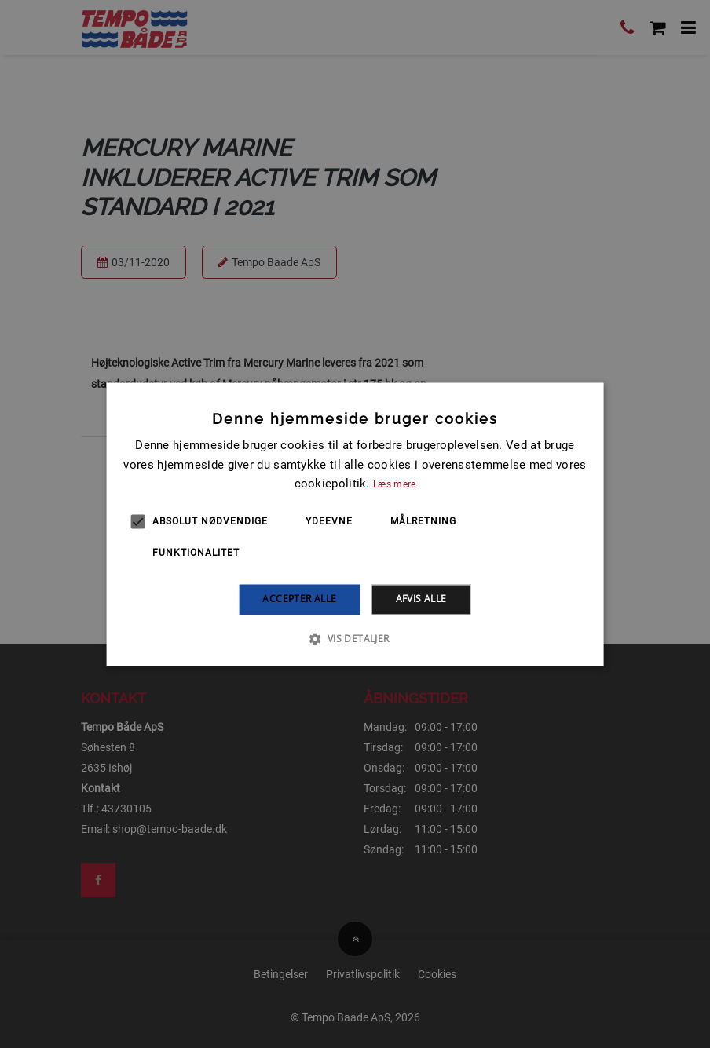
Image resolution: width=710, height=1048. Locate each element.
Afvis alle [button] (421, 599)
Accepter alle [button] (299, 599)
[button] (354, 638)
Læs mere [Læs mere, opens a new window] (394, 485)
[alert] (355, 524)
